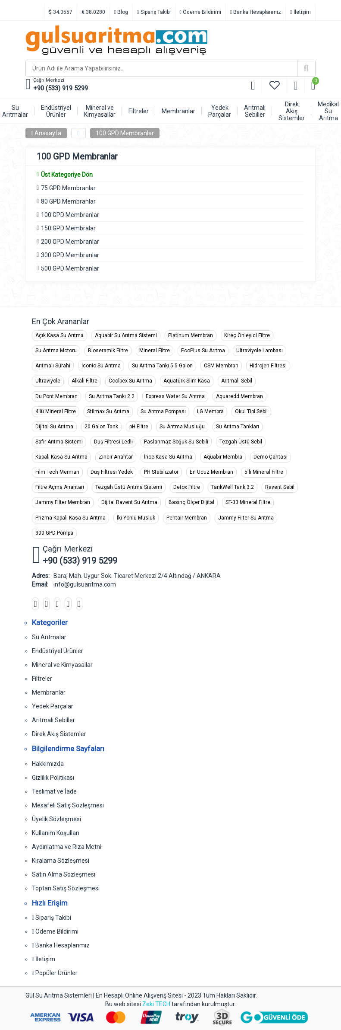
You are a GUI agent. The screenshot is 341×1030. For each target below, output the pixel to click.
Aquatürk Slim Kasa (186, 381)
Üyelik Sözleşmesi (56, 819)
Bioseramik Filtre (108, 351)
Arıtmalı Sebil (236, 381)
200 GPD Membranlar (70, 241)
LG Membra (210, 411)
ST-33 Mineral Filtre (247, 502)
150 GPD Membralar (68, 228)
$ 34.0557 (60, 12)
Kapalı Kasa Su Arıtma (61, 457)
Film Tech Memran (57, 472)
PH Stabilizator (161, 472)
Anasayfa (46, 133)
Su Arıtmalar (49, 637)
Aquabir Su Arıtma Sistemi (126, 335)
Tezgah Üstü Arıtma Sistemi (128, 487)
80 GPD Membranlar (68, 201)
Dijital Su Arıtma (54, 427)
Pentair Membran (186, 518)
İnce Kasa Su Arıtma (168, 457)
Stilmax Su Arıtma (108, 411)
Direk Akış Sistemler (59, 733)
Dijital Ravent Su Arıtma (129, 502)
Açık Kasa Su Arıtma (59, 335)
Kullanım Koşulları (55, 832)
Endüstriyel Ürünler (57, 650)
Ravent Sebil (279, 487)
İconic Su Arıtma (101, 366)
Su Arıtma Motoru (56, 351)
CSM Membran (221, 366)
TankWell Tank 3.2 (232, 487)
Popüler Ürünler (55, 972)
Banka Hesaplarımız (255, 12)
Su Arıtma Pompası (163, 411)
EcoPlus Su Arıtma (203, 351)
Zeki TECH (156, 1004)
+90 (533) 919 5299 (60, 88)
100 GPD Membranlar (125, 133)
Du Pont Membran (56, 396)
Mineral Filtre (154, 351)
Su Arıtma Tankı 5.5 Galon (162, 366)
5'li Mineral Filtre (263, 472)
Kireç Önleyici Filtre (247, 335)
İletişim (300, 12)
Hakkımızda (48, 763)
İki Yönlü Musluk (136, 518)
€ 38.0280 (93, 12)
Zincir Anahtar (116, 457)
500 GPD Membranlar (70, 268)
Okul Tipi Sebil (251, 411)
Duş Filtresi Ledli (113, 442)
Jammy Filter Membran (62, 502)
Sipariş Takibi (153, 12)
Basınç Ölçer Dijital (191, 502)
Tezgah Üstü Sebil (240, 442)
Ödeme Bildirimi (200, 12)
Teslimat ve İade (54, 791)
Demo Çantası (270, 457)
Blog (121, 12)
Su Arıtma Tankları (237, 427)
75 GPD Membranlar (68, 188)
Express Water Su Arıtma (175, 396)
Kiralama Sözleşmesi (60, 860)
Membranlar (49, 692)
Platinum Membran (190, 335)
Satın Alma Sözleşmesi (63, 874)
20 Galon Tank (101, 427)
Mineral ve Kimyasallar (62, 664)
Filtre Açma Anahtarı (59, 487)
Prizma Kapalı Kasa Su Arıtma (70, 518)
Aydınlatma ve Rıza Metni (66, 846)
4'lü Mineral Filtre (55, 411)
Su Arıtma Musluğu (182, 427)
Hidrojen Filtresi (268, 366)
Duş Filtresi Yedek (112, 472)
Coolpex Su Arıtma (130, 381)
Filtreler (42, 678)
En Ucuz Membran (211, 472)
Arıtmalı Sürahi (52, 366)
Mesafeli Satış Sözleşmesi (68, 805)
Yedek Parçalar (52, 706)
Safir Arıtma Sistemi (59, 442)
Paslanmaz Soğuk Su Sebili (176, 442)
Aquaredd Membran (239, 396)
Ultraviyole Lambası (259, 351)
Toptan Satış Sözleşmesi (66, 888)
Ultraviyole (47, 381)
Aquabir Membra (222, 457)
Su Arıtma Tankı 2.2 (112, 396)
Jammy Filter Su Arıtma (246, 518)
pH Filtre (138, 427)
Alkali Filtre (84, 381)
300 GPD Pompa (54, 533)
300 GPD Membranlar (70, 255)
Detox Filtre (186, 487)
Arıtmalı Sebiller (53, 720)
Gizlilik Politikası (53, 777)
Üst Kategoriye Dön (65, 174)
